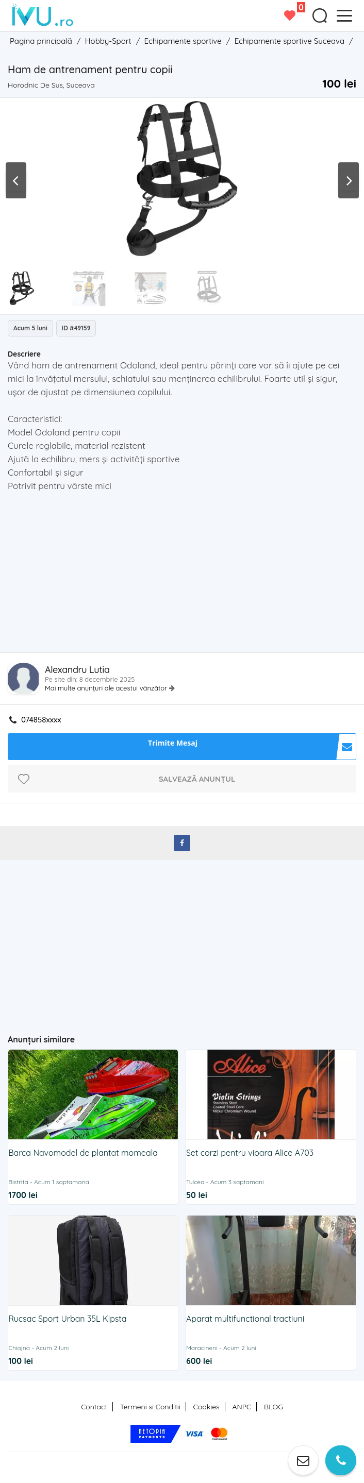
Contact (94, 1406)
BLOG (273, 1406)
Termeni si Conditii (150, 1406)
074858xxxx (41, 719)
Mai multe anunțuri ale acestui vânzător (107, 688)
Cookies (206, 1406)
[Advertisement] (185, 575)
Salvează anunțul (197, 779)
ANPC (241, 1406)
